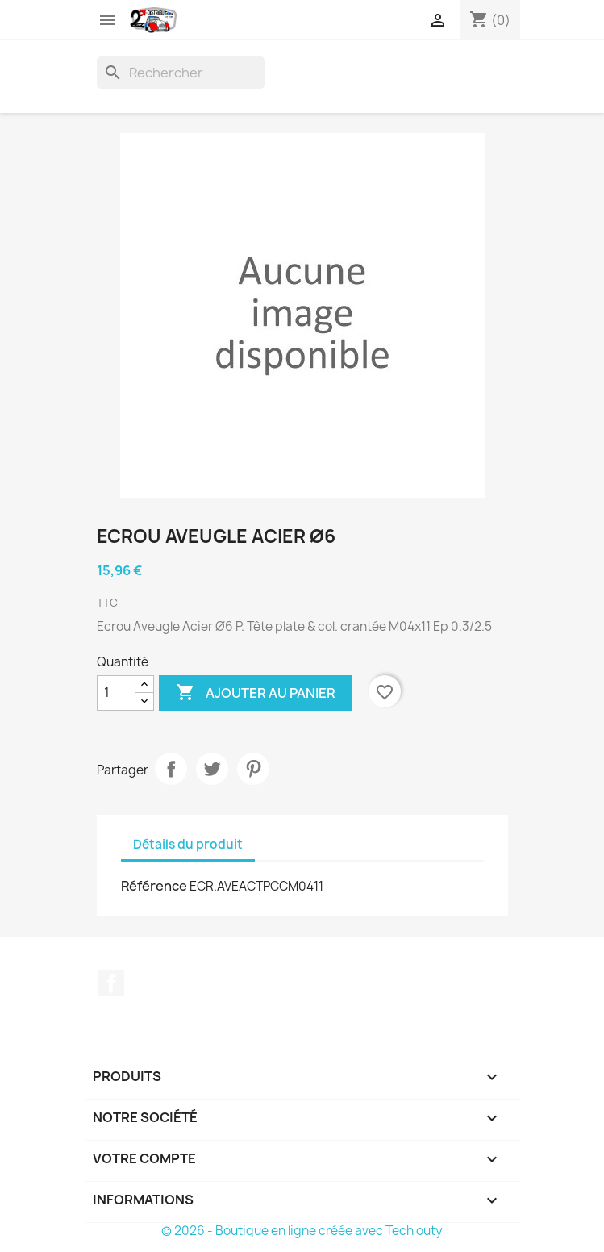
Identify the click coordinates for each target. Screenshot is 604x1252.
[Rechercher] (181, 72)
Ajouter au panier (255, 692)
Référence (154, 886)
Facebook (111, 983)
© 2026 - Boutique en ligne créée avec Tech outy (302, 1230)
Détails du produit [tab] (188, 844)
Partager (171, 769)
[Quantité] (116, 693)
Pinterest (253, 769)
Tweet (212, 769)
